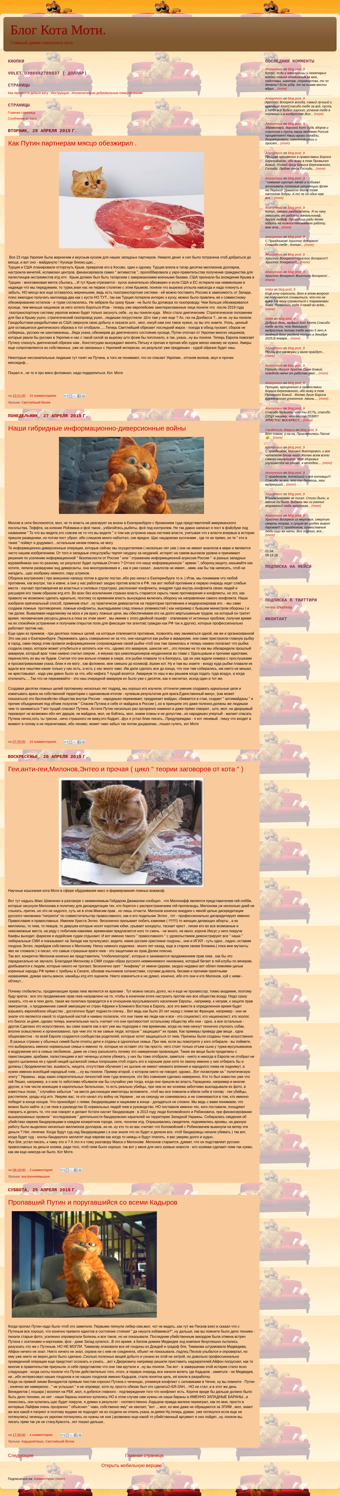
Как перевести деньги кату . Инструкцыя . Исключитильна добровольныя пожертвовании (75, 93)
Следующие (21, 1455)
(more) (281, 88)
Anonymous (273, 69)
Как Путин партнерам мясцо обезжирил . (72, 143)
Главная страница (21, 112)
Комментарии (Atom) (49, 1479)
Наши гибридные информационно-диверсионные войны (97, 428)
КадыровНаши (33, 1441)
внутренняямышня (36, 1176)
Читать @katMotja (278, 607)
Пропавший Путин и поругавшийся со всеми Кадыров (92, 1202)
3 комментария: (41, 1170)
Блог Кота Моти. (58, 29)
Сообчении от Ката (22, 118)
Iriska (269, 289)
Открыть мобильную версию (131, 1465)
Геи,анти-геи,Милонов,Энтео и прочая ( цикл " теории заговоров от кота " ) (125, 769)
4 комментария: (41, 1435)
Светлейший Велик (36, 402)
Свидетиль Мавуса (280, 430)
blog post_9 (296, 69)
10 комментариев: (43, 395)
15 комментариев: (43, 741)
